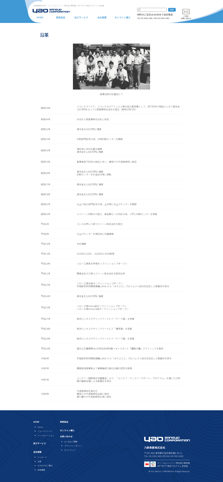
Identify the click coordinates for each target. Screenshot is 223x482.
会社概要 (102, 17)
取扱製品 (60, 17)
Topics (40, 427)
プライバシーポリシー (73, 445)
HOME (39, 17)
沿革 (39, 461)
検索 (172, 9)
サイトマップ (69, 450)
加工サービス (81, 17)
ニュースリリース (44, 431)
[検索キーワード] (152, 10)
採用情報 (41, 470)
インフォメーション (45, 435)
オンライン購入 (123, 17)
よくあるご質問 (70, 441)
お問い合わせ (66, 436)
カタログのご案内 (44, 465)
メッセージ (42, 457)
